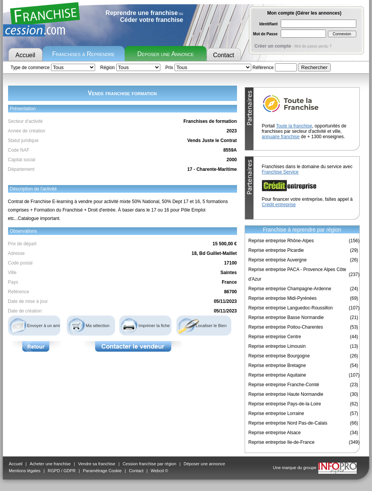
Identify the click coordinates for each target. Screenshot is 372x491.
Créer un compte (273, 46)
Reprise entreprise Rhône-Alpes (281, 240)
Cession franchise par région (149, 463)
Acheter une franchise (50, 463)
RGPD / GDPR (62, 470)
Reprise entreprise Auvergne (278, 260)
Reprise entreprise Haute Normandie (286, 394)
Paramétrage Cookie (102, 470)
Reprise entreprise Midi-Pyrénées (283, 298)
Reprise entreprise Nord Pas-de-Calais (288, 423)
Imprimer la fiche (154, 325)
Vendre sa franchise (96, 463)
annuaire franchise (281, 136)
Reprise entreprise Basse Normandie (286, 317)
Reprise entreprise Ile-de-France (282, 442)
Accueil (25, 55)
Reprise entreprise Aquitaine (277, 375)
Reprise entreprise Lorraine (276, 413)
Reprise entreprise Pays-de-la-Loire (285, 404)
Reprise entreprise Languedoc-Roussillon (291, 308)
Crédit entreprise (279, 204)
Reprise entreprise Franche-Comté (284, 384)
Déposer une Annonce (165, 54)
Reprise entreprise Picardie (276, 250)
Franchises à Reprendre (83, 54)
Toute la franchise (294, 126)
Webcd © (159, 470)
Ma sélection (98, 325)
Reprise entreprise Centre (275, 336)
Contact (223, 55)
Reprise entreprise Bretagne (277, 365)
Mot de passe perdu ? (313, 46)
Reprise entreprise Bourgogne (279, 356)
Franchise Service (280, 172)
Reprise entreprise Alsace (275, 432)
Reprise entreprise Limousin (277, 346)
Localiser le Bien (211, 325)
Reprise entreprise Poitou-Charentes (286, 327)
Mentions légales (25, 470)
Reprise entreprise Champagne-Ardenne (290, 288)
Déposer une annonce (204, 463)
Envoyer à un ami (43, 325)
